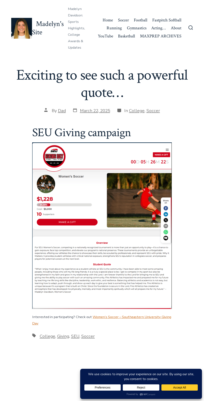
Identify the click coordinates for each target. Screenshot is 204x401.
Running (114, 28)
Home (108, 20)
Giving (63, 336)
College (137, 111)
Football (140, 20)
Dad (62, 111)
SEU (75, 336)
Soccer (123, 20)
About (176, 28)
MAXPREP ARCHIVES (160, 36)
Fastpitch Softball (166, 20)
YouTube (105, 36)
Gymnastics (136, 28)
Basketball (126, 36)
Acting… (158, 28)
